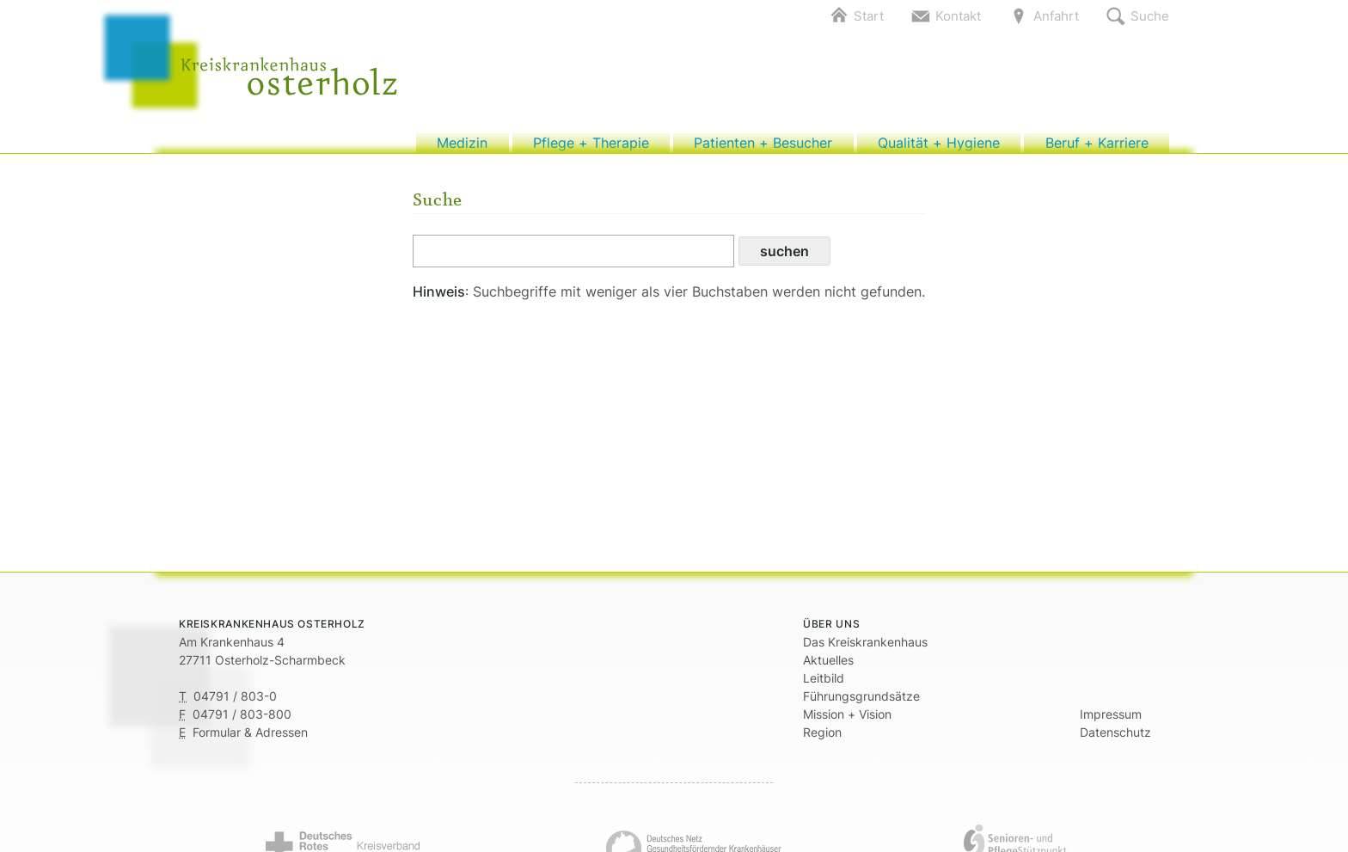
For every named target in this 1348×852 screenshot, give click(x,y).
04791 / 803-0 (235, 704)
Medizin (462, 147)
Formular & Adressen (250, 740)
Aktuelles (828, 668)
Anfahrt (1056, 16)
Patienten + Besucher (763, 147)
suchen (784, 259)
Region (822, 740)
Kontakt (958, 16)
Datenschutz (1115, 740)
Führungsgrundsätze (861, 704)
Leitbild (823, 686)
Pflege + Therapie (591, 147)
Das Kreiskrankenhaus (865, 650)
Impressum (1111, 722)
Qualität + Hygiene (938, 147)
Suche (1149, 16)
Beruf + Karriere (1096, 147)
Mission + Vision (847, 722)
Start (869, 16)
